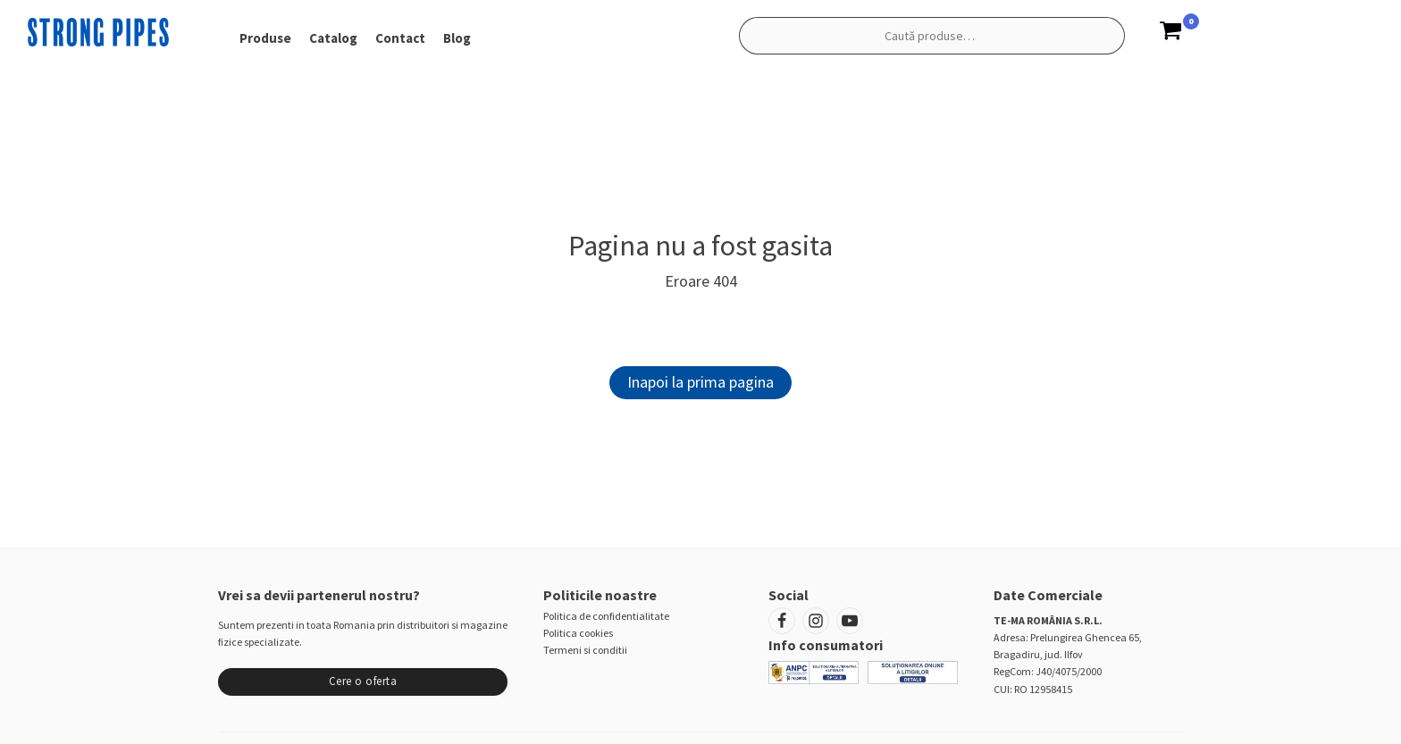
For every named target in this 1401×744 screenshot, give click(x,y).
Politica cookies (578, 633)
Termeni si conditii (585, 649)
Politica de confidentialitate (606, 616)
